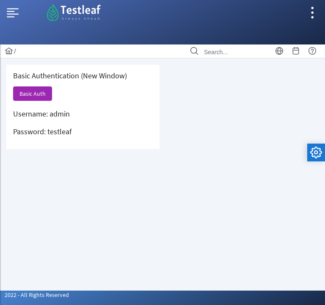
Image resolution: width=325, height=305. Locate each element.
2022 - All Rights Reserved (37, 295)
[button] (32, 93)
